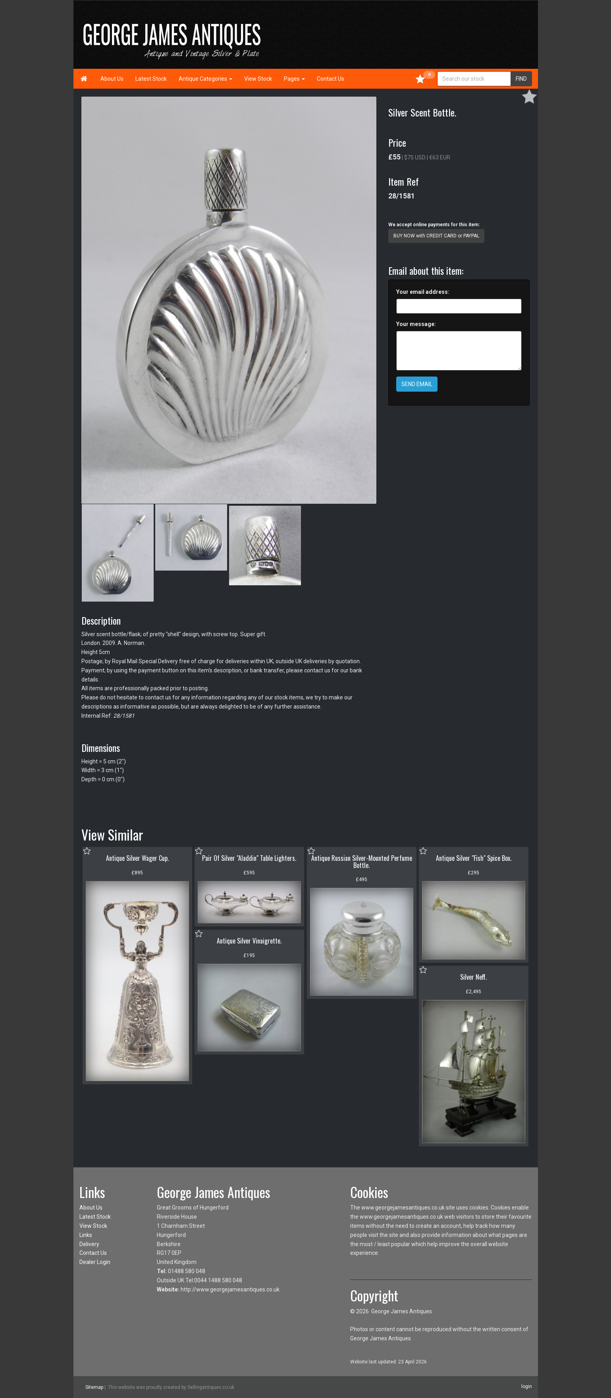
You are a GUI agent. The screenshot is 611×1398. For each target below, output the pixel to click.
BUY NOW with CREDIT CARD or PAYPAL (436, 236)
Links (85, 1235)
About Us (111, 79)
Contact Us (330, 79)
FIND (521, 79)
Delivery (89, 1244)
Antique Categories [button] (205, 79)
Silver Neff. (473, 977)
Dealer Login (94, 1262)
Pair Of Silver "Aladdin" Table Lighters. (249, 858)
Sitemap (94, 1387)
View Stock (258, 79)
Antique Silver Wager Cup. (137, 858)
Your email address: (422, 292)
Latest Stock (151, 79)
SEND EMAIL (416, 384)
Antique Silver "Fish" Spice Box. (473, 858)
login (526, 1386)
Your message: (416, 324)
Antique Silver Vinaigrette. (249, 941)
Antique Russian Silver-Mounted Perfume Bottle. (361, 861)
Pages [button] (294, 79)
